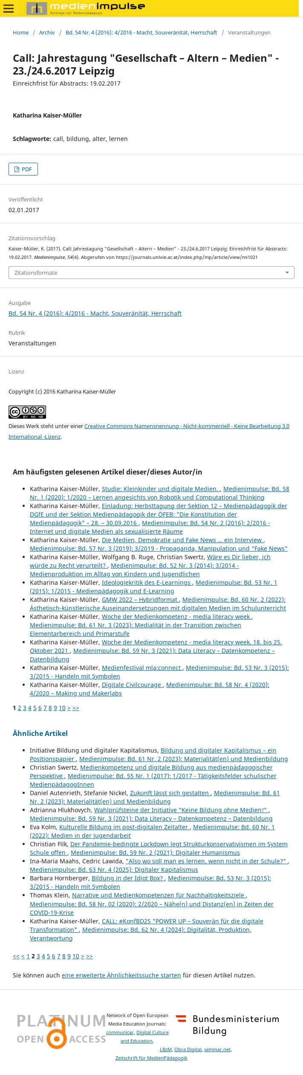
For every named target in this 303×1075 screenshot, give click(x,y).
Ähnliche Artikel (40, 733)
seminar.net (217, 1049)
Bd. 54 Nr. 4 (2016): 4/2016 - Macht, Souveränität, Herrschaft (141, 32)
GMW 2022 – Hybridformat (140, 599)
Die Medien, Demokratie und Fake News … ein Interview (182, 540)
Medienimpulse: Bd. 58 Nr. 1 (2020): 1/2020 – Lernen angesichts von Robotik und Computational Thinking (159, 493)
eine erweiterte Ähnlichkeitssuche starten (121, 975)
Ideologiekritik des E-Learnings (147, 582)
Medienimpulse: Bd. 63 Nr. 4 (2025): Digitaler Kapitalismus (114, 869)
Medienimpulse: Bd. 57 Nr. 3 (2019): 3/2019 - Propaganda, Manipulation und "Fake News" (159, 548)
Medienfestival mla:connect (142, 668)
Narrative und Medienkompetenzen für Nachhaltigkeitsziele (159, 895)
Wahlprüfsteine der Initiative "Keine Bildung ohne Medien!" (181, 810)
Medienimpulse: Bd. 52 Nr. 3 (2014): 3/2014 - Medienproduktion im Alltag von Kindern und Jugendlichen (134, 569)
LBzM (166, 1049)
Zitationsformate (35, 272)
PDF (26, 169)
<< (16, 956)
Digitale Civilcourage (132, 685)
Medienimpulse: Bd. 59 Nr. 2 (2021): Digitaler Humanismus (155, 852)
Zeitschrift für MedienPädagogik (151, 1058)
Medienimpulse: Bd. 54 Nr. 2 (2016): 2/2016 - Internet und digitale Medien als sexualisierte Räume (150, 527)
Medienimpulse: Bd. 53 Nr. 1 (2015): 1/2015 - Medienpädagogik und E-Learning (153, 586)
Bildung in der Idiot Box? (128, 878)
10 (62, 708)
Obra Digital (188, 1049)
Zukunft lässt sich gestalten (170, 793)
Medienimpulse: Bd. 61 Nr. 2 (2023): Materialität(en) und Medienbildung (183, 759)
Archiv (47, 32)
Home (21, 32)
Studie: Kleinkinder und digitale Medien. (161, 489)
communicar (120, 1032)
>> (75, 708)
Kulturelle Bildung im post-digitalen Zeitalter (124, 827)
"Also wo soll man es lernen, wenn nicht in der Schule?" (207, 861)
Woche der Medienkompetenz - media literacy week (176, 616)
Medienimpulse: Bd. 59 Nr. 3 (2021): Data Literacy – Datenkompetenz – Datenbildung (151, 818)
